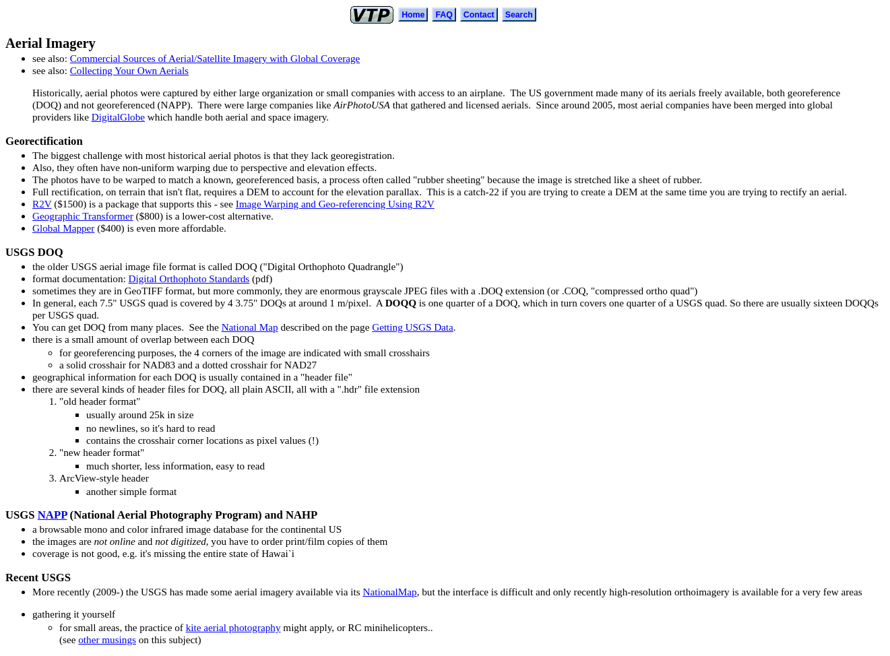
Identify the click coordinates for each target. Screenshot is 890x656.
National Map (250, 327)
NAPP (52, 515)
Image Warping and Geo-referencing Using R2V (335, 203)
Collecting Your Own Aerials (129, 70)
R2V (41, 203)
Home (413, 15)
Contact (479, 15)
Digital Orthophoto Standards (189, 278)
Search (519, 15)
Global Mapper (63, 228)
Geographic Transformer (82, 216)
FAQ (443, 15)
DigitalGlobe (118, 117)
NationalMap (389, 591)
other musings (107, 639)
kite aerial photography (233, 627)
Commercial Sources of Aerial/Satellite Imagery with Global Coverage (215, 58)
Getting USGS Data (412, 327)
